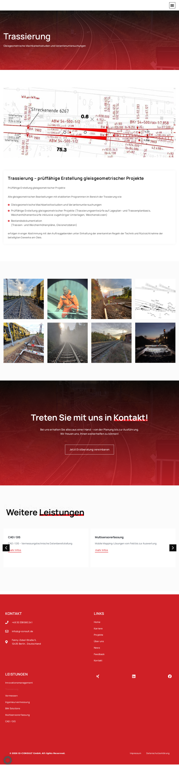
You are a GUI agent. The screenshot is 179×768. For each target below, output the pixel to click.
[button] (172, 5)
